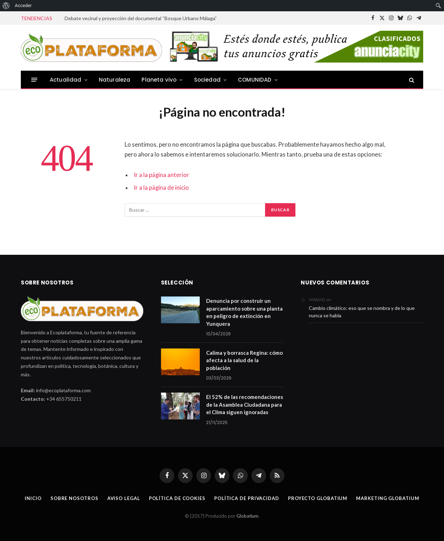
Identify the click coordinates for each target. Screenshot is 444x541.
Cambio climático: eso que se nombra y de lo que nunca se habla (362, 311)
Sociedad (207, 79)
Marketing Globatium (387, 498)
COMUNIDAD (255, 79)
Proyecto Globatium (317, 498)
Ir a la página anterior (161, 174)
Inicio (33, 498)
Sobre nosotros (74, 498)
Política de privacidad (246, 498)
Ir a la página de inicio (161, 187)
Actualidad (66, 79)
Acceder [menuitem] (23, 5)
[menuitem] (6, 5)
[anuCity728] (295, 61)
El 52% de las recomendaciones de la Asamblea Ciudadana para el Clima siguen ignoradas (244, 404)
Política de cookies (177, 498)
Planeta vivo (159, 79)
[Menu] (34, 80)
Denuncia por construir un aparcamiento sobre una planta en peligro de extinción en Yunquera (244, 312)
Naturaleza (115, 79)
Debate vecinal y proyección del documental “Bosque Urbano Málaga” (141, 18)
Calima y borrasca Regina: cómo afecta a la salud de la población (244, 360)
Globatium (247, 516)
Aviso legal (123, 498)
